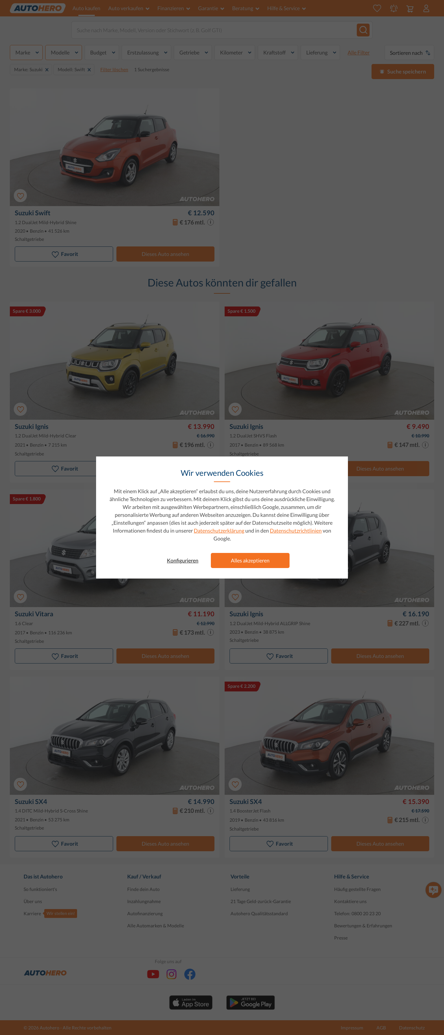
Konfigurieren (182, 560)
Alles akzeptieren (250, 560)
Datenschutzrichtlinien (296, 530)
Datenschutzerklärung (219, 530)
